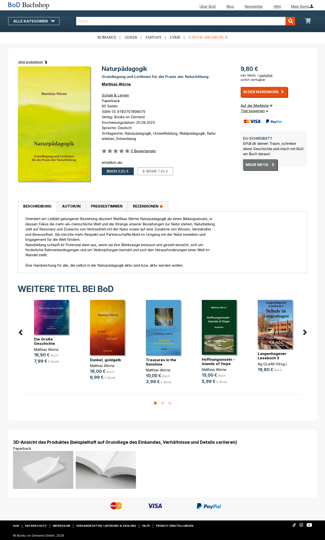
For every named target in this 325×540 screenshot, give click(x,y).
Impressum (61, 525)
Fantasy (154, 37)
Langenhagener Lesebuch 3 (272, 355)
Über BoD (207, 6)
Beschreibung (37, 206)
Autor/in (71, 206)
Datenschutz (36, 525)
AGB (16, 525)
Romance (107, 37)
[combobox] (185, 21)
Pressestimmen (106, 206)
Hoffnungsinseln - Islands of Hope (218, 361)
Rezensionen (148, 206)
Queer (131, 37)
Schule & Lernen (115, 95)
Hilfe (277, 6)
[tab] (37, 206)
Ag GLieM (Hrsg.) (272, 364)
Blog (230, 6)
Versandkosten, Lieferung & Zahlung (106, 525)
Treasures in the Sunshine (161, 362)
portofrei (265, 75)
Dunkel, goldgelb (105, 360)
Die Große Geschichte (44, 341)
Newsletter (253, 6)
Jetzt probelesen (30, 62)
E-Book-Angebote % (208, 37)
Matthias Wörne (116, 84)
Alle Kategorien (33, 21)
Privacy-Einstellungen (174, 525)
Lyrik (175, 37)
